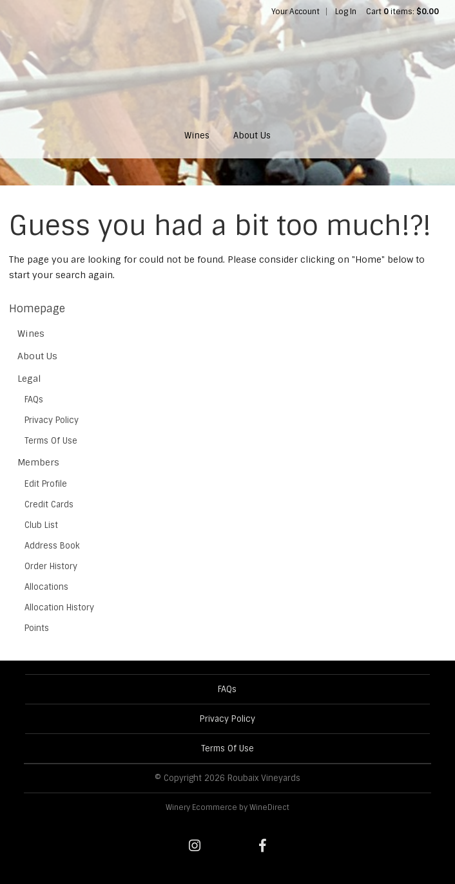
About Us (252, 135)
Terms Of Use (50, 440)
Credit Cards (48, 504)
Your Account (295, 11)
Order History (50, 566)
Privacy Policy (51, 420)
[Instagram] (194, 846)
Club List (41, 525)
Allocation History (59, 607)
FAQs (33, 399)
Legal (29, 378)
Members (38, 462)
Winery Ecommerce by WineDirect (227, 807)
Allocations (46, 586)
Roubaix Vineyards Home (227, 68)
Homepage (37, 308)
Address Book (51, 545)
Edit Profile (45, 483)
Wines (196, 135)
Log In (345, 11)
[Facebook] (263, 846)
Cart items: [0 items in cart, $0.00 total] (402, 11)
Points (36, 628)
